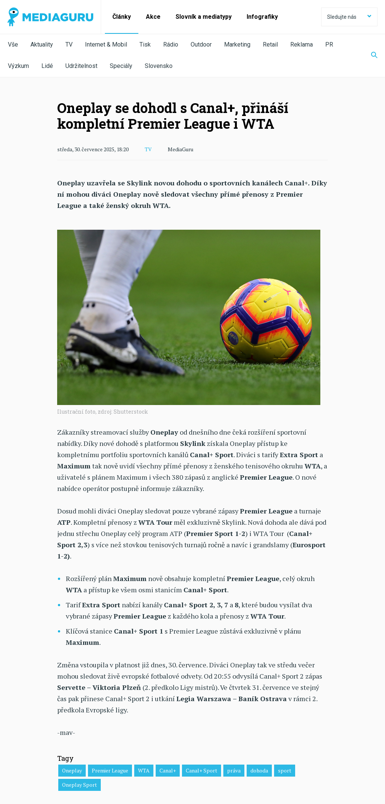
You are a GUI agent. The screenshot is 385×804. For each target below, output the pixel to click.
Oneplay (72, 770)
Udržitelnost (81, 65)
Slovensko (159, 65)
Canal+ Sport (201, 770)
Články (121, 16)
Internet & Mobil (106, 44)
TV (69, 44)
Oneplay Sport (79, 784)
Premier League (110, 770)
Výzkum (18, 65)
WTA (144, 770)
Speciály (121, 65)
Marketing (237, 44)
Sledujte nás (349, 17)
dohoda (259, 770)
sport (284, 770)
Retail (270, 44)
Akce (153, 16)
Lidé (47, 65)
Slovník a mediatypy (204, 16)
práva (234, 770)
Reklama (301, 44)
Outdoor (201, 44)
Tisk (145, 44)
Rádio (170, 44)
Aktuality (41, 44)
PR (329, 44)
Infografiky (262, 16)
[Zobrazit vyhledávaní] (369, 55)
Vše (13, 44)
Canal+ (167, 770)
